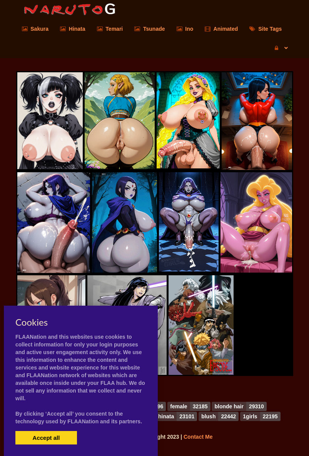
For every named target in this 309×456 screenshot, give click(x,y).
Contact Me (198, 437)
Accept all (46, 437)
